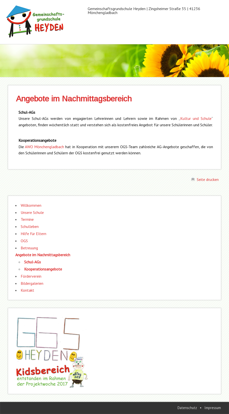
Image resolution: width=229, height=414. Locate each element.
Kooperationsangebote (43, 269)
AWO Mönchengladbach (44, 146)
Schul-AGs (32, 261)
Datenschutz (187, 407)
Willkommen (31, 205)
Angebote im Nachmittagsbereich (42, 254)
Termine (27, 219)
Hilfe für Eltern (33, 233)
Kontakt (27, 290)
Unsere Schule (32, 212)
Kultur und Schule (196, 118)
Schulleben (30, 226)
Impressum (212, 407)
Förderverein (31, 276)
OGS (24, 240)
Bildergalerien (32, 283)
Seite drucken (205, 179)
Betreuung (29, 247)
